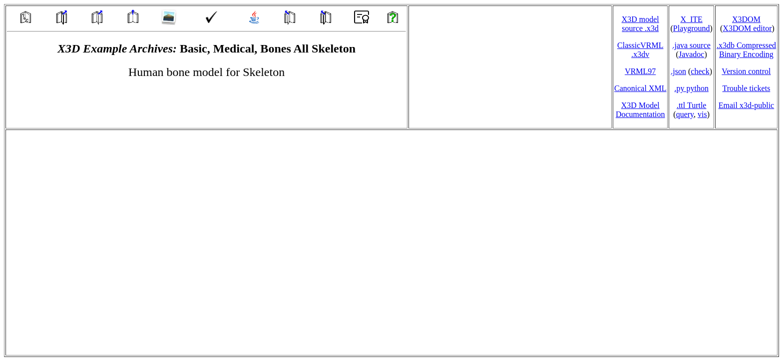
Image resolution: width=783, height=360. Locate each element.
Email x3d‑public (747, 105)
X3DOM (746, 19)
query (685, 114)
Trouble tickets (747, 88)
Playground (691, 28)
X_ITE (691, 19)
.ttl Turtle (692, 105)
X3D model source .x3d (640, 23)
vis (702, 114)
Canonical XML (640, 88)
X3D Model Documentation (640, 109)
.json (678, 71)
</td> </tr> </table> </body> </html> (391, 242)
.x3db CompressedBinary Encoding (746, 49)
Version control (746, 71)
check (700, 71)
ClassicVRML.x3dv (640, 49)
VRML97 (640, 71)
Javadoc (692, 54)
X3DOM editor (747, 28)
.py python (691, 88)
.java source (691, 45)
